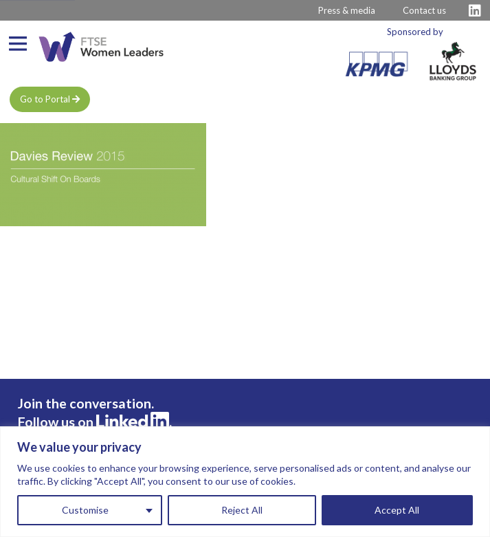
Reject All (242, 510)
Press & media (346, 10)
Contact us (424, 10)
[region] (245, 481)
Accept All (397, 510)
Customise (85, 510)
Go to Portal (50, 99)
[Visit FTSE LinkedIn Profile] (475, 10)
